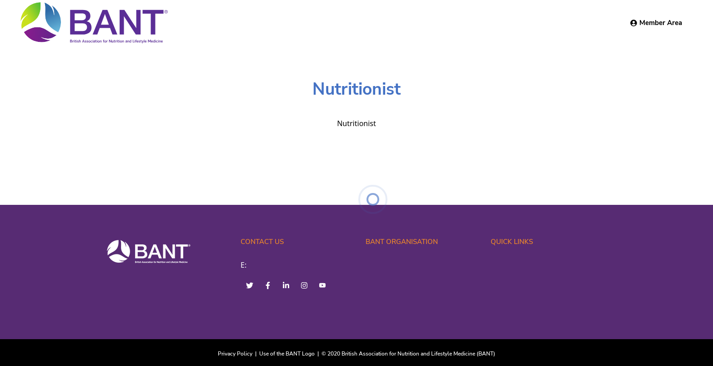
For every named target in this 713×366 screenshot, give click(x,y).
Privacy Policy (235, 353)
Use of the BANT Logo (287, 353)
